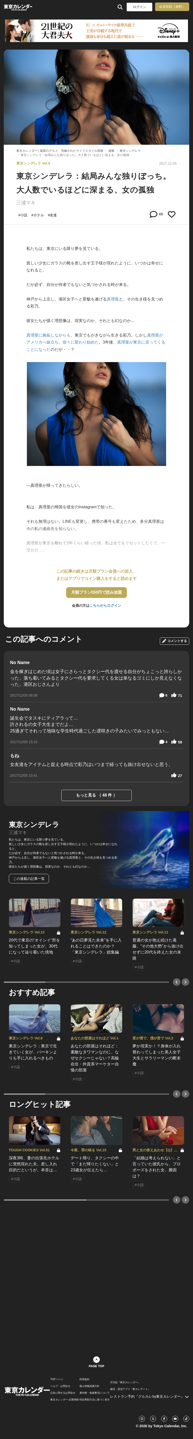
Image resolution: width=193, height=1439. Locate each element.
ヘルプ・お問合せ (60, 1386)
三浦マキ (25, 202)
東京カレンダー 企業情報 (64, 1399)
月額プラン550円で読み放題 (96, 592)
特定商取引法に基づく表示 (94, 1399)
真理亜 (113, 299)
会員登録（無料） (172, 7)
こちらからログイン (105, 605)
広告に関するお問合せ (62, 1393)
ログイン (139, 7)
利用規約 (84, 1379)
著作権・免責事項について (94, 1393)
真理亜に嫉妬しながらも (48, 335)
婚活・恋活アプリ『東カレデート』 (130, 1389)
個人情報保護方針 (89, 1386)
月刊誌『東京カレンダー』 (125, 1382)
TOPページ (56, 1379)
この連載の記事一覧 (29, 879)
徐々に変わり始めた (81, 342)
